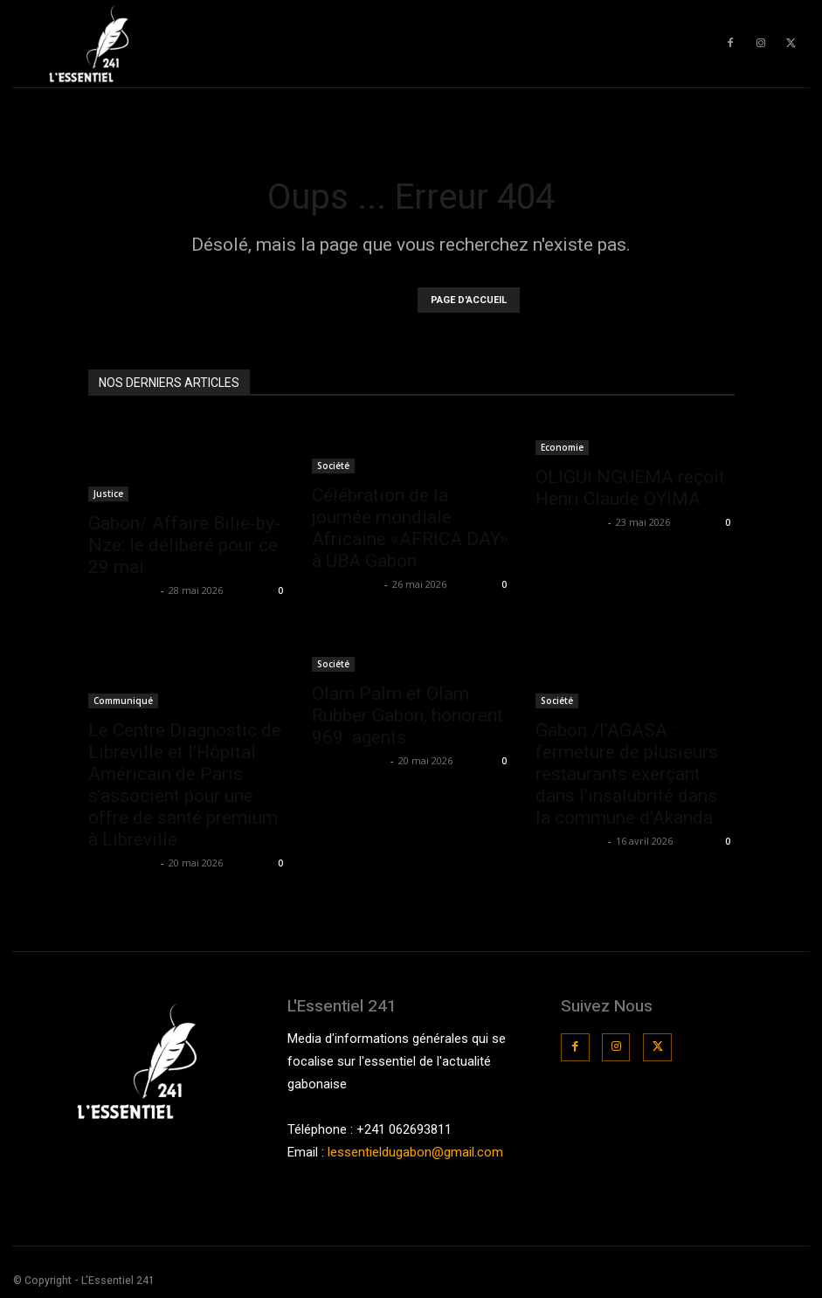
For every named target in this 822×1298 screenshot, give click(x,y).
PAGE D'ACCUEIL (469, 300)
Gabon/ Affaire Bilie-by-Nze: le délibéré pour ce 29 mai (184, 545)
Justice (108, 493)
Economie (562, 447)
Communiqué (123, 700)
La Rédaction (122, 590)
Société (333, 465)
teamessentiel (349, 760)
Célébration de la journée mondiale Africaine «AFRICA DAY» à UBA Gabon (410, 528)
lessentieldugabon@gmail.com (415, 1152)
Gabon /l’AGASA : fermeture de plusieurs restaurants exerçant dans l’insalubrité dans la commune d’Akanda (626, 774)
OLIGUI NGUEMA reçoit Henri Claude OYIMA (630, 487)
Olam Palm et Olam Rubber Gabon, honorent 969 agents (407, 715)
